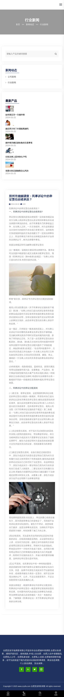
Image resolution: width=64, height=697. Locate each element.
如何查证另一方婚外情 (15, 115)
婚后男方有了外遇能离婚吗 (16, 129)
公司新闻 (12, 77)
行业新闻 (44, 24)
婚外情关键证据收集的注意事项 (18, 143)
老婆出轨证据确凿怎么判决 (16, 171)
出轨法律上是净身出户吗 (16, 157)
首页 (18, 24)
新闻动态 (30, 24)
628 (22, 204)
